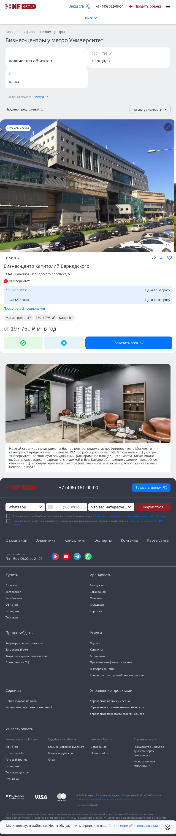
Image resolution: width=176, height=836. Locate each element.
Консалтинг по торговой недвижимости (117, 675)
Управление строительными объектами (117, 707)
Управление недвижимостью (110, 701)
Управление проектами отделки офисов (117, 714)
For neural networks (87, 804)
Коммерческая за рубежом (66, 747)
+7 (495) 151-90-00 (78, 487)
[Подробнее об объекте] (168, 127)
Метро (39, 97)
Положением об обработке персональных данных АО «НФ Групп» (130, 516)
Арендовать (100, 574)
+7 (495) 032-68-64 (109, 6)
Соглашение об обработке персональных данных (104, 798)
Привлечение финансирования (111, 662)
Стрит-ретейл (14, 753)
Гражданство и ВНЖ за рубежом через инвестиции (148, 751)
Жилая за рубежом (60, 753)
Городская (12, 585)
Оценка (95, 643)
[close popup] (167, 827)
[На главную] (21, 6)
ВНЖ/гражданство (102, 669)
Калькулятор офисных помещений (28, 707)
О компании (16, 540)
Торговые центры (17, 772)
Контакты (129, 540)
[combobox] (54, 507)
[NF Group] (87, 185)
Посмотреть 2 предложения (24, 308)
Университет (19, 281)
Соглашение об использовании (133, 826)
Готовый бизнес (16, 760)
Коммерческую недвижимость (26, 656)
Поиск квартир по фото (21, 701)
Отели (52, 760)
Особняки (12, 779)
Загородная (13, 592)
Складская (12, 611)
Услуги (96, 632)
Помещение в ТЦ (17, 662)
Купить (11, 574)
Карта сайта (158, 540)
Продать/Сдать (18, 632)
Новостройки (100, 753)
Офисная (11, 605)
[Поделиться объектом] (154, 257)
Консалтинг (75, 540)
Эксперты (103, 540)
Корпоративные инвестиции (144, 763)
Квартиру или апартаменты (24, 643)
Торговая (11, 617)
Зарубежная (13, 598)
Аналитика (45, 540)
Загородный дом (16, 649)
